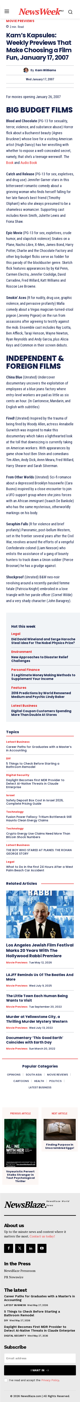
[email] (40, 1358)
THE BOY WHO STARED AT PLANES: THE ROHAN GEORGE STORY (39, 852)
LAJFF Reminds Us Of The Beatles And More (39, 977)
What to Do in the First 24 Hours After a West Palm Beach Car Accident (39, 868)
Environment (21, 651)
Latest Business (18, 845)
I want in (40, 1370)
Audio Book (28, 162)
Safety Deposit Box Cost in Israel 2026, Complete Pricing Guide (34, 802)
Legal (15, 633)
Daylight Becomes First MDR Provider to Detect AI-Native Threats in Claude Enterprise (39, 1328)
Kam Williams (45, 70)
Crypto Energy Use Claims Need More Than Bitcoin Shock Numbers (38, 835)
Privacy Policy (50, 1380)
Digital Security (15, 1335)
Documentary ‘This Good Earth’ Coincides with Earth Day (34, 1040)
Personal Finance (25, 669)
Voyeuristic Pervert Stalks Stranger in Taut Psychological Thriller (20, 1176)
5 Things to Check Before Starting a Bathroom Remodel (32, 1313)
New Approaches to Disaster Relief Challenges (39, 659)
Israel (10, 795)
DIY (6, 1320)
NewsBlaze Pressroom (19, 1271)
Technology (15, 811)
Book (10, 162)
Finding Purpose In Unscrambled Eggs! (59, 1146)
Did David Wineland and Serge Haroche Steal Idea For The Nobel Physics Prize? (43, 641)
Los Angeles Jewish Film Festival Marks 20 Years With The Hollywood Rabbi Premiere (40, 950)
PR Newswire (13, 1277)
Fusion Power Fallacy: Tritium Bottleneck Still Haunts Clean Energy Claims (39, 818)
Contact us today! (42, 1236)
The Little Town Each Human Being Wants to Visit (37, 998)
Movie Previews (20, 21)
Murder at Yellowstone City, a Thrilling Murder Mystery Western (37, 1019)
